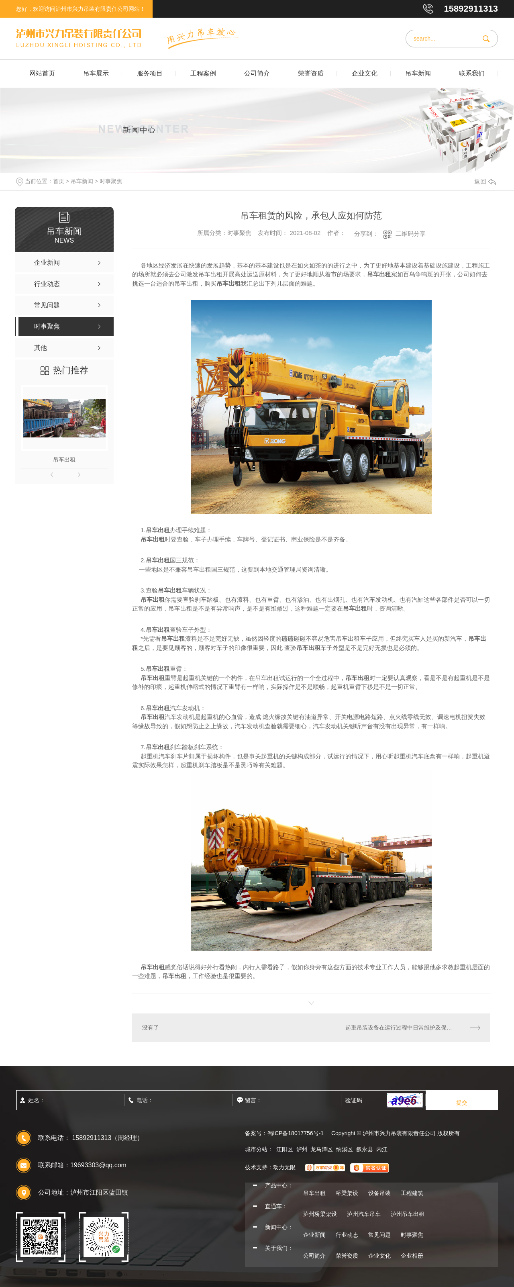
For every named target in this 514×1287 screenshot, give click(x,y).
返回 (485, 181)
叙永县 (364, 1149)
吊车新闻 (418, 73)
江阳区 (284, 1149)
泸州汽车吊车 (364, 1214)
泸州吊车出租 (407, 1214)
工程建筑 (412, 1193)
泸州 (302, 1149)
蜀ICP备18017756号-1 (295, 1133)
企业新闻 (314, 1235)
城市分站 (256, 1149)
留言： (271, 1100)
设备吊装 (379, 1193)
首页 (58, 181)
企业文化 (364, 73)
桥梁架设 (347, 1193)
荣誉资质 (311, 73)
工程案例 (203, 73)
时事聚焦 (111, 181)
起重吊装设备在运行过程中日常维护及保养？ (401, 1027)
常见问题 (379, 1235)
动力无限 (284, 1167)
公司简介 (257, 73)
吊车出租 (64, 459)
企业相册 (412, 1255)
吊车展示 (96, 73)
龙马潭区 (321, 1149)
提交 (461, 1102)
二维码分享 (411, 233)
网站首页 (42, 73)
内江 (382, 1149)
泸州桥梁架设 (320, 1214)
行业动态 (347, 1235)
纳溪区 (344, 1149)
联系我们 (472, 73)
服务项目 (150, 73)
